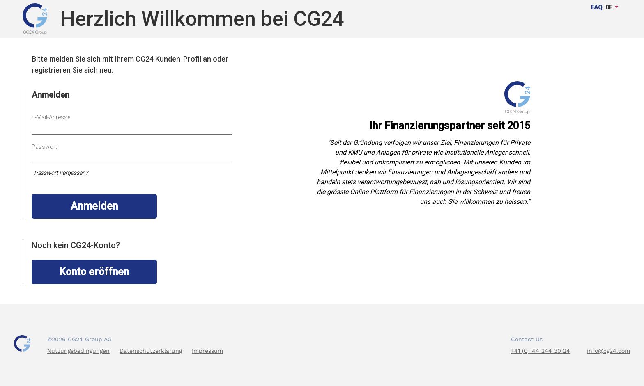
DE (608, 7)
